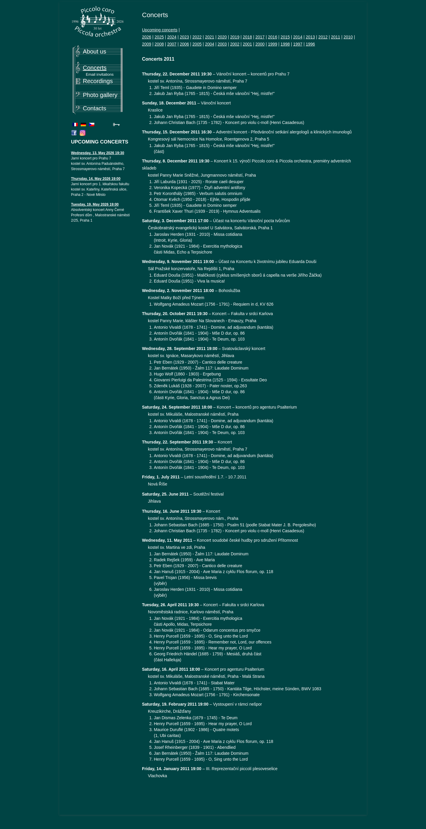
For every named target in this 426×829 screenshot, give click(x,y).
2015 (285, 37)
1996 (310, 44)
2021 (209, 37)
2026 (146, 37)
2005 (196, 44)
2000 (259, 44)
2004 (209, 44)
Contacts (94, 108)
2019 (234, 37)
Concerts (94, 67)
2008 (159, 44)
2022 (196, 37)
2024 (171, 37)
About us (94, 51)
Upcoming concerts (160, 30)
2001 (247, 44)
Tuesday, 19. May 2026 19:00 (95, 204)
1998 (285, 44)
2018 (247, 37)
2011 (335, 37)
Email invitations (100, 74)
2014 (297, 37)
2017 (259, 37)
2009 (146, 44)
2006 (184, 44)
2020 (222, 37)
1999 (272, 44)
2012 (322, 37)
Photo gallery (100, 95)
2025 (159, 37)
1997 (297, 44)
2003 (222, 44)
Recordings (98, 81)
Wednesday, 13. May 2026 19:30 (97, 153)
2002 (234, 44)
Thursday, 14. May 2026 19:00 (95, 179)
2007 (171, 44)
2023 (184, 37)
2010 (348, 37)
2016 (272, 37)
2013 (310, 37)
